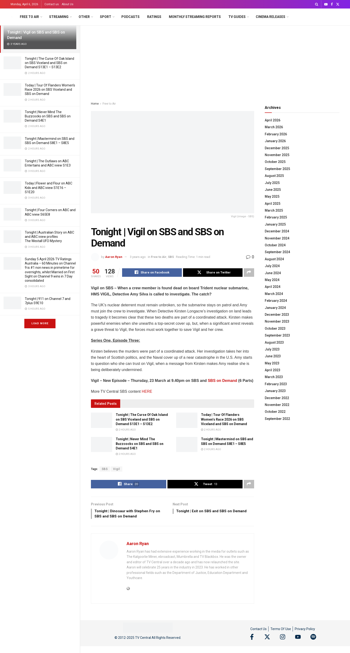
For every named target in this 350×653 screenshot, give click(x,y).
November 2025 (277, 155)
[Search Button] (316, 4)
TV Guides (237, 17)
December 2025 (277, 148)
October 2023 (275, 328)
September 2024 (277, 252)
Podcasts (130, 17)
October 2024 (275, 245)
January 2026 (275, 141)
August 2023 (274, 342)
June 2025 (273, 190)
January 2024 (275, 308)
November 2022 (277, 405)
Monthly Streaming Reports (195, 17)
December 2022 (277, 398)
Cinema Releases (270, 17)
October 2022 (275, 412)
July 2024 (272, 266)
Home (95, 103)
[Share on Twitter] (213, 272)
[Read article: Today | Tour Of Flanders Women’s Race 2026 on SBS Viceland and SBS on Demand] (186, 420)
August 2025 (274, 176)
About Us (67, 4)
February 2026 (276, 134)
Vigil (116, 469)
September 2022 (277, 419)
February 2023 (276, 384)
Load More (39, 323)
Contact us (51, 4)
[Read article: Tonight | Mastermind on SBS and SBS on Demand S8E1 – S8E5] (186, 444)
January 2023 (275, 391)
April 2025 (272, 203)
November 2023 (277, 321)
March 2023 (274, 377)
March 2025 (274, 210)
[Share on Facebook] (152, 272)
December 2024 (277, 231)
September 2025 (277, 169)
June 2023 (273, 356)
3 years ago (138, 257)
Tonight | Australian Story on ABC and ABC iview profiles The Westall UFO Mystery (49, 236)
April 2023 (272, 370)
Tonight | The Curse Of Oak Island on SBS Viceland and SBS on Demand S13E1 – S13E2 (49, 63)
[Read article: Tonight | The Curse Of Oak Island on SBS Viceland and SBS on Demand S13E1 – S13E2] (101, 420)
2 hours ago (126, 430)
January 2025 (275, 224)
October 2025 (275, 162)
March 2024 (274, 294)
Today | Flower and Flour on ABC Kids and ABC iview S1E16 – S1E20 (48, 187)
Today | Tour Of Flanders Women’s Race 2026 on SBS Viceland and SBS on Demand (50, 89)
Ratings (154, 17)
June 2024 (273, 273)
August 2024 (274, 259)
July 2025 (272, 183)
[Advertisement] (215, 61)
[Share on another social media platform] (249, 272)
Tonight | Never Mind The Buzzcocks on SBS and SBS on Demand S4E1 (48, 116)
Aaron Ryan (113, 257)
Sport (105, 17)
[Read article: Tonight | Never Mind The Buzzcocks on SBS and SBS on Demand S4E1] (101, 444)
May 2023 (272, 363)
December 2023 (277, 314)
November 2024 (277, 238)
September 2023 (277, 335)
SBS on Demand (222, 381)
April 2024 (272, 287)
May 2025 (272, 196)
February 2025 (276, 217)
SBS (171, 257)
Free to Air (29, 17)
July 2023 (272, 349)
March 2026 (274, 127)
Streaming (58, 17)
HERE (147, 392)
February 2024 (276, 301)
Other (84, 17)
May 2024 (272, 280)
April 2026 (272, 120)
